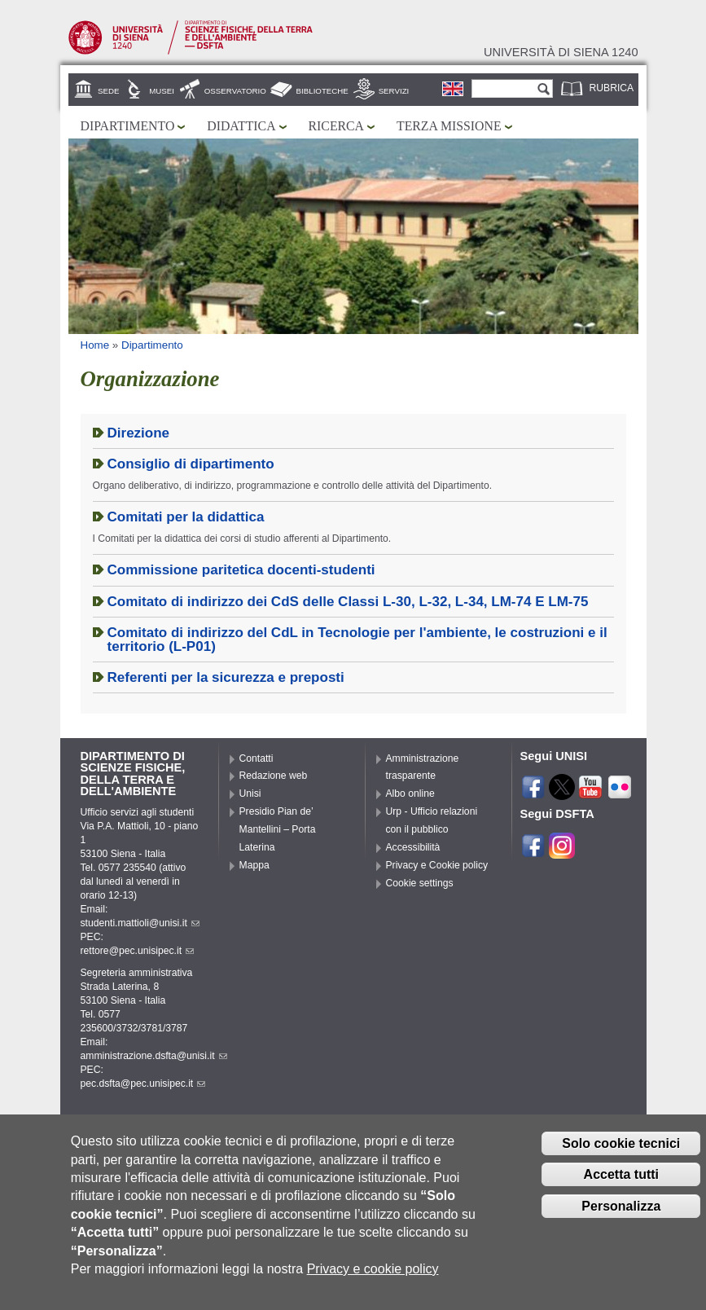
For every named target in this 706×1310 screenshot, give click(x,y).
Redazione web (273, 775)
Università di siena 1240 (561, 52)
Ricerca (336, 126)
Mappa (254, 865)
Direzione (138, 433)
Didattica (241, 126)
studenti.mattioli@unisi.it (140, 923)
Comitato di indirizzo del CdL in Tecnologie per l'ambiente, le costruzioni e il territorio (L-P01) (357, 639)
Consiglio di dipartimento (190, 464)
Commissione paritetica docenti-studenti (241, 570)
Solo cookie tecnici (621, 1158)
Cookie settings (420, 883)
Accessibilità (413, 847)
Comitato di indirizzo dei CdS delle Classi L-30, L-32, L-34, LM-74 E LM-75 (348, 601)
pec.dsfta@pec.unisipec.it (143, 1083)
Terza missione (449, 126)
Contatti (256, 758)
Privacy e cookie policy (373, 1284)
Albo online (410, 793)
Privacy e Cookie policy (437, 865)
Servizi (394, 90)
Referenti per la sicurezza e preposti (225, 677)
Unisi (250, 793)
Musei (161, 90)
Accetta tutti (621, 1190)
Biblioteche (322, 90)
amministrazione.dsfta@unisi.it (154, 1056)
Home (95, 345)
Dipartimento (128, 126)
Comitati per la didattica (186, 517)
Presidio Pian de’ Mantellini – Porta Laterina (277, 829)
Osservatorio (235, 90)
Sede (108, 90)
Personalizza (620, 1222)
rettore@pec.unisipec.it (138, 950)
